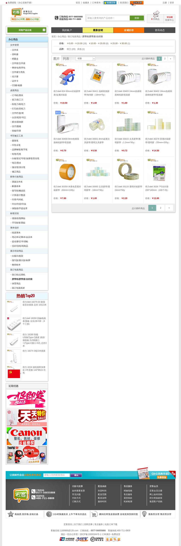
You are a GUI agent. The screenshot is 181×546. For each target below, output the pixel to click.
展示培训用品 (16, 251)
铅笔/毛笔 (16, 154)
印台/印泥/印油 (19, 204)
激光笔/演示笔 (18, 167)
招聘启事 (88, 524)
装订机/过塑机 (18, 274)
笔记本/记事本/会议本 (22, 237)
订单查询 (96, 2)
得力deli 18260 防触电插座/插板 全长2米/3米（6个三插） (34, 321)
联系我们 (124, 2)
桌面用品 (14, 90)
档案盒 (15, 59)
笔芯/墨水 (16, 163)
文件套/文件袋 (18, 63)
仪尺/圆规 (16, 126)
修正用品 (16, 171)
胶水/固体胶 (17, 122)
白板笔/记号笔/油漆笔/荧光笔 (25, 158)
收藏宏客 (111, 2)
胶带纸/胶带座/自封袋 (22, 279)
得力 (69, 49)
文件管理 (14, 45)
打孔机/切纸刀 (18, 108)
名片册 (15, 76)
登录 (172, 2)
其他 (79, 49)
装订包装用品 (16, 269)
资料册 (15, 54)
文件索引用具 (18, 72)
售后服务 (98, 524)
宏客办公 (25, 14)
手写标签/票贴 (18, 223)
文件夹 (15, 50)
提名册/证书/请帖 (20, 241)
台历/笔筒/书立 (19, 117)
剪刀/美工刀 (17, 100)
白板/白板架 (17, 256)
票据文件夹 (17, 182)
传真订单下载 (111, 524)
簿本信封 (14, 227)
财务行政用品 (16, 176)
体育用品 (16, 283)
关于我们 (78, 524)
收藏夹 (86, 2)
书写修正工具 (16, 136)
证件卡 (15, 81)
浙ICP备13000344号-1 (90, 534)
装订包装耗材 (18, 288)
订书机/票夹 (17, 95)
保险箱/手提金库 (19, 208)
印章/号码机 (17, 199)
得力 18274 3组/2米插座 (34, 351)
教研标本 (16, 265)
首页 (78, 2)
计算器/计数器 (18, 195)
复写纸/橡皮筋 (18, 190)
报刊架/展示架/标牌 (21, 260)
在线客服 (137, 3)
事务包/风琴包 (18, 67)
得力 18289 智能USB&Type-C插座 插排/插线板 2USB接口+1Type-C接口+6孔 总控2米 (35, 340)
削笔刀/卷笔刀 (18, 104)
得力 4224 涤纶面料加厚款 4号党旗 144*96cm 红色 (34, 370)
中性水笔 (16, 145)
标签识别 (14, 213)
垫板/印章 (16, 131)
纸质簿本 (16, 232)
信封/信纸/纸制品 (20, 246)
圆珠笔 (15, 140)
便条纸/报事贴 (18, 218)
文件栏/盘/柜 (18, 113)
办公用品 (62, 36)
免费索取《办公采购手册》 (20, 2)
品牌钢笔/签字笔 (19, 149)
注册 (165, 2)
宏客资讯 (68, 524)
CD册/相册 (17, 85)
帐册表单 (16, 186)
